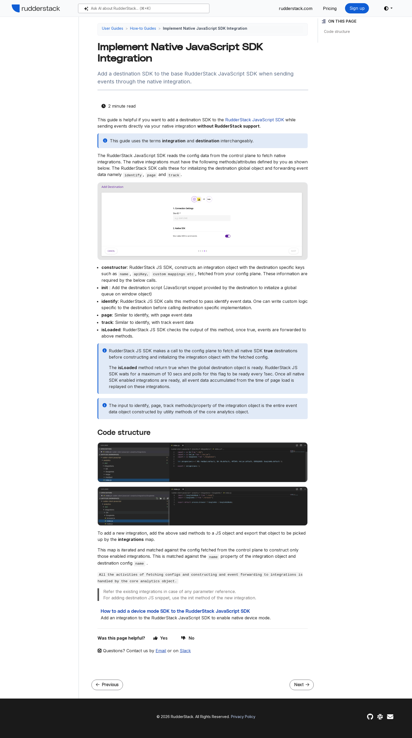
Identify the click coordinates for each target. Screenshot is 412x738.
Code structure (337, 31)
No (187, 638)
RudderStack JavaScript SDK (254, 119)
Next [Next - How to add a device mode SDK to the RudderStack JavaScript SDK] (301, 684)
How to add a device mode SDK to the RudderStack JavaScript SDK (175, 611)
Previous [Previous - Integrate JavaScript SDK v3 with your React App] (107, 684)
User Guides (112, 28)
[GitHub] (370, 717)
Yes (160, 638)
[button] (388, 8)
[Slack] (380, 717)
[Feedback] (390, 717)
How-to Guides (143, 28)
